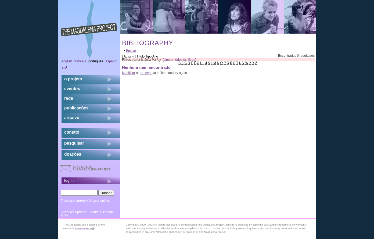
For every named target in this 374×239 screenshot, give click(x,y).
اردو (64, 67)
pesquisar (74, 143)
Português (95, 61)
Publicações (76, 108)
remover (146, 73)
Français (80, 61)
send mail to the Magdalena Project (91, 168)
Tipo (148, 56)
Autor (127, 56)
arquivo (71, 117)
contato (71, 132)
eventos (72, 88)
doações (72, 154)
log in (69, 181)
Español (111, 61)
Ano (155, 56)
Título (140, 56)
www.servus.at (85, 228)
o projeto (73, 79)
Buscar (131, 51)
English (67, 61)
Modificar (128, 73)
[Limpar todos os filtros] (179, 60)
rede (68, 98)
